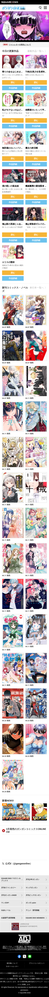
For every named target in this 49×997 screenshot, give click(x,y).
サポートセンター (12, 966)
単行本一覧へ (38, 287)
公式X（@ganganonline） (18, 863)
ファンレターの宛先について (20, 45)
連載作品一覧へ (37, 51)
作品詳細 (13, 88)
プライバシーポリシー (37, 963)
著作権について (12, 963)
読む (13, 82)
